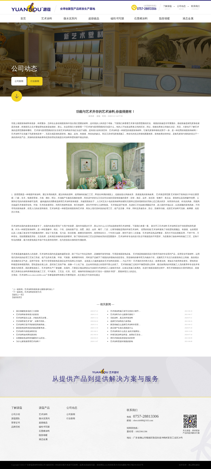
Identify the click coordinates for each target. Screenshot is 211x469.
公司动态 (181, 7)
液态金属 (188, 19)
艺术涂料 (46, 19)
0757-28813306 (146, 8)
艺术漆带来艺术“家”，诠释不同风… (31, 321)
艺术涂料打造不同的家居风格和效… (31, 325)
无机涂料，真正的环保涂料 (121, 318)
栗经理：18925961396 (137, 431)
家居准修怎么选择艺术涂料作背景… (125, 325)
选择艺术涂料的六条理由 (120, 321)
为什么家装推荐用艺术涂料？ (28, 341)
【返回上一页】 (17, 295)
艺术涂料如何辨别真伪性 (26, 335)
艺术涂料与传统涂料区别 (26, 331)
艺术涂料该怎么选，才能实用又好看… (32, 318)
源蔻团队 (15, 418)
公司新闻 (19, 81)
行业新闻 (35, 81)
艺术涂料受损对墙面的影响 (121, 341)
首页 (23, 19)
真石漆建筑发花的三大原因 (27, 311)
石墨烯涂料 (141, 19)
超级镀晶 (93, 19)
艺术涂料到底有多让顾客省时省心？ (39, 289)
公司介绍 (15, 414)
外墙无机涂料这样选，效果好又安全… (126, 335)
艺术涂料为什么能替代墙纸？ (122, 314)
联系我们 (195, 7)
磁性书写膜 (117, 19)
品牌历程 (15, 427)
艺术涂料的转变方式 (32, 292)
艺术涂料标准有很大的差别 (27, 314)
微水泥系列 (70, 19)
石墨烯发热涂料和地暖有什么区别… (31, 338)
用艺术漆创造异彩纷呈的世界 (122, 338)
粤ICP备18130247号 (135, 465)
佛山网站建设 (194, 465)
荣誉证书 (15, 422)
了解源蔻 (167, 7)
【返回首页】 (17, 297)
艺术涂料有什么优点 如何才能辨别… (125, 331)
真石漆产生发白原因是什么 (121, 328)
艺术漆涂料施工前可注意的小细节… (125, 311)
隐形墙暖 (164, 19)
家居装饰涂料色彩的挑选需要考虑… (31, 328)
